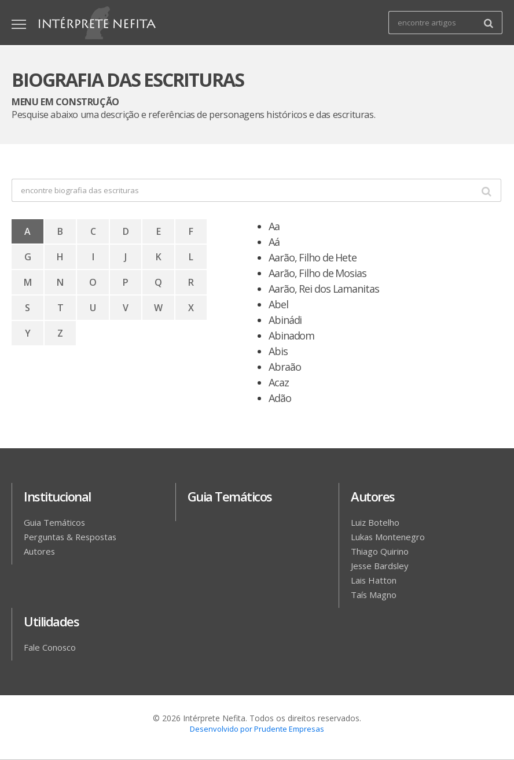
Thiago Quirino (382, 551)
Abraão (284, 367)
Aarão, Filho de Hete (313, 257)
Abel (278, 304)
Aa (274, 226)
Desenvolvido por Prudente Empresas (257, 729)
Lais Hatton (375, 580)
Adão (282, 398)
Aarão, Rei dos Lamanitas (324, 289)
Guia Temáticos (56, 522)
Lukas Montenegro (391, 537)
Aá (274, 242)
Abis (278, 351)
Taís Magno (375, 594)
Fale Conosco (51, 647)
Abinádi (285, 320)
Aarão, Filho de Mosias (317, 273)
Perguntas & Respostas (73, 537)
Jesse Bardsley (381, 565)
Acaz (279, 382)
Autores (40, 551)
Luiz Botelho (377, 522)
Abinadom (291, 335)
